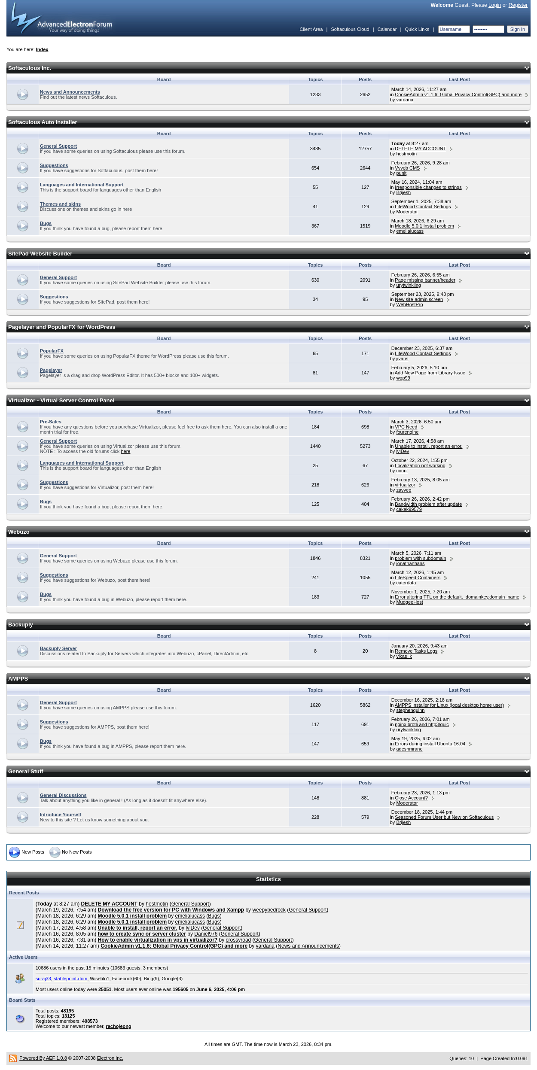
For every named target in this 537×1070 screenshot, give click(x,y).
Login (494, 5)
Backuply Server (58, 648)
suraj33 (43, 978)
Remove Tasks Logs (416, 651)
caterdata (406, 582)
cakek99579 (408, 509)
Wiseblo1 (99, 978)
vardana (404, 99)
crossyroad (238, 940)
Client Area (311, 29)
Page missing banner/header (425, 280)
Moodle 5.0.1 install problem (424, 225)
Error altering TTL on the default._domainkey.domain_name (457, 596)
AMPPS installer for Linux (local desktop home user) (449, 705)
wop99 (403, 377)
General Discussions (63, 795)
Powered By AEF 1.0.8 (43, 1058)
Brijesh (403, 192)
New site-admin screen (419, 299)
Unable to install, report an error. (428, 446)
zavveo (403, 489)
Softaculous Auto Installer (42, 122)
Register (518, 5)
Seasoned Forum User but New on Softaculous (444, 817)
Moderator (407, 211)
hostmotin (406, 153)
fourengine (407, 432)
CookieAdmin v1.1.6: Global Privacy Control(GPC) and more (458, 94)
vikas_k (404, 656)
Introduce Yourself (60, 814)
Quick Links (417, 29)
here (125, 451)
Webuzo (19, 532)
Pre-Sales (50, 421)
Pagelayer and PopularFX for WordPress (62, 327)
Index (42, 49)
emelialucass (410, 231)
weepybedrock (268, 910)
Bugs (46, 223)
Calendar (387, 29)
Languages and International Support (82, 184)
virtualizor (405, 484)
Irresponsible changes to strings (428, 187)
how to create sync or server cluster (142, 934)
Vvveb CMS (407, 167)
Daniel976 (205, 934)
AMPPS (18, 678)
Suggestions (54, 165)
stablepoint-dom (70, 978)
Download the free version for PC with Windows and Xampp (171, 910)
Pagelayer (51, 370)
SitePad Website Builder (40, 253)
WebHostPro (409, 304)
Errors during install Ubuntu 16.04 (430, 743)
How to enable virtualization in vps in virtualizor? (158, 940)
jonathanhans (410, 563)
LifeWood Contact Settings (423, 206)
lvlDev (402, 451)
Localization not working (420, 465)
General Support (58, 146)
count (402, 470)
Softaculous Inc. (29, 68)
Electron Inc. (110, 1058)
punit (401, 173)
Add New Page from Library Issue (430, 372)
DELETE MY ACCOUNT (420, 148)
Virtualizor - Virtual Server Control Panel (61, 400)
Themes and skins (60, 204)
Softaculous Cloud (350, 29)
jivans (402, 358)
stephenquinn (410, 710)
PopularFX (52, 350)
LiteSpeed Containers (417, 577)
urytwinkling (408, 285)
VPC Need (406, 426)
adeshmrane (409, 748)
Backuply (20, 624)
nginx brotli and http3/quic (422, 724)
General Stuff (25, 771)
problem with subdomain (420, 558)
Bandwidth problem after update (428, 504)
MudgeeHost (409, 602)
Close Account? (411, 797)
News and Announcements (70, 91)
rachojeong (118, 1026)
